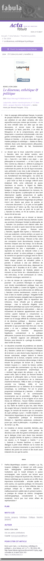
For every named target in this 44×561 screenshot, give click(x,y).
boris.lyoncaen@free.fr (19, 536)
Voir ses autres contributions (15, 533)
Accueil (4, 36)
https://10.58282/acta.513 (13, 554)
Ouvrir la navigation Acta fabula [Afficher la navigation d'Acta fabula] (22, 49)
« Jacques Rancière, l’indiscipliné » (19, 105)
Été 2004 (7, 38)
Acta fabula (14, 36)
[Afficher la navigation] (39, 9)
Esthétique (23, 517)
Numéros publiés (28, 36)
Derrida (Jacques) (11, 517)
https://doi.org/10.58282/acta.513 (19, 98)
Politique (32, 517)
